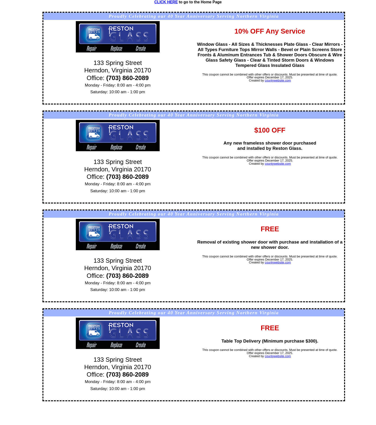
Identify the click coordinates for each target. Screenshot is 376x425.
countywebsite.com (278, 80)
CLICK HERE (166, 2)
